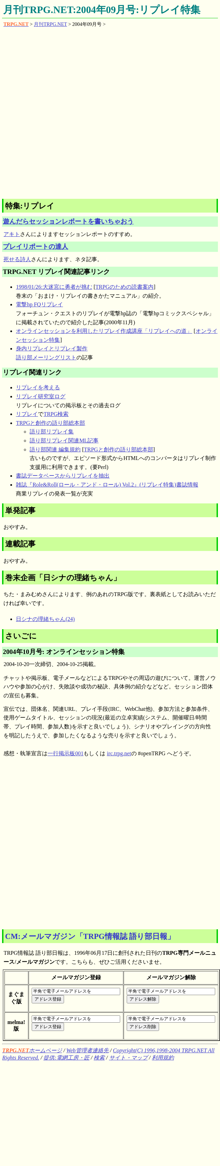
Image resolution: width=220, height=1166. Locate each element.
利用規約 (163, 1058)
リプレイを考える (38, 387)
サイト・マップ (128, 1058)
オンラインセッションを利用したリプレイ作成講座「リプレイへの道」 (104, 331)
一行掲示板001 (65, 753)
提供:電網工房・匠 (66, 1058)
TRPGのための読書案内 (124, 287)
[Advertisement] (82, 113)
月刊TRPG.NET (50, 24)
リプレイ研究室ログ (40, 396)
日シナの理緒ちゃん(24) (45, 619)
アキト (11, 234)
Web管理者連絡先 (87, 1050)
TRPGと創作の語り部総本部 (50, 423)
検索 (99, 1058)
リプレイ (27, 414)
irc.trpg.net (119, 753)
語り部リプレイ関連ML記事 (64, 440)
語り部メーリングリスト (46, 357)
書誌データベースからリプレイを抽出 (62, 476)
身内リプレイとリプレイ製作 (51, 348)
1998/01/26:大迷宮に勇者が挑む (54, 287)
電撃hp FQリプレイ (39, 304)
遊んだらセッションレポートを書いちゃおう (68, 221)
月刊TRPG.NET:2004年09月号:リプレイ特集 (101, 9)
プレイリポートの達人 (35, 246)
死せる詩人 (17, 259)
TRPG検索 (56, 414)
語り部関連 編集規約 (55, 449)
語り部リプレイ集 (52, 431)
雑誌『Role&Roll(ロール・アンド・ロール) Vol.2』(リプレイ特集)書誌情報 (107, 485)
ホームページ (32, 1050)
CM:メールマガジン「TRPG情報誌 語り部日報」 (90, 936)
